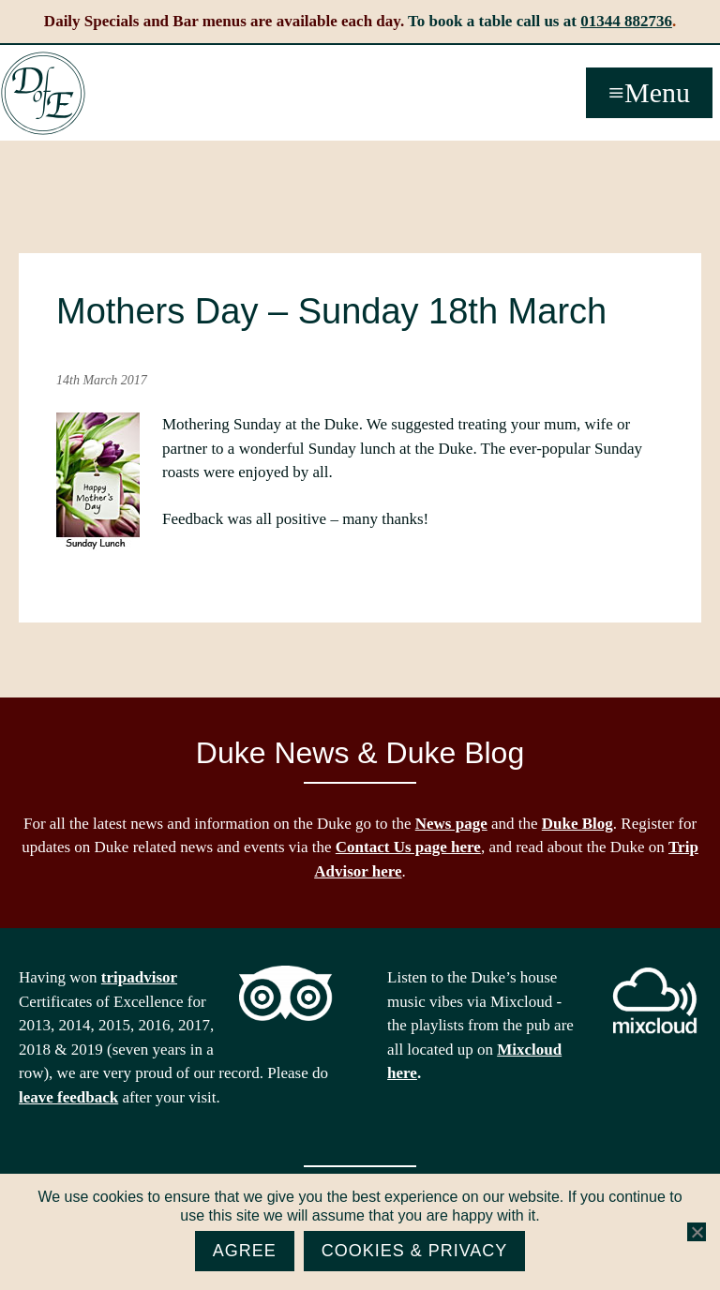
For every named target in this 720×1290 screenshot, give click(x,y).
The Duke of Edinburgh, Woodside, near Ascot (43, 94)
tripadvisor (139, 977)
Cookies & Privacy (415, 1250)
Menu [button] (657, 92)
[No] (696, 1231)
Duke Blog (577, 823)
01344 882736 (626, 21)
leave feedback (68, 1097)
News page (451, 823)
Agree (245, 1250)
